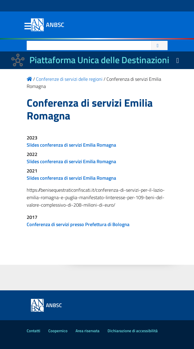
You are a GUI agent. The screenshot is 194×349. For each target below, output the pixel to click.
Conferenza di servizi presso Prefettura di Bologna (78, 224)
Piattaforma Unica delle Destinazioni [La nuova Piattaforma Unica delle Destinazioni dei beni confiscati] (99, 60)
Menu (27, 26)
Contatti (33, 331)
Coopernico (58, 331)
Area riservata (88, 331)
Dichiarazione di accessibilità (133, 331)
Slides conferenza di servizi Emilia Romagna (71, 145)
